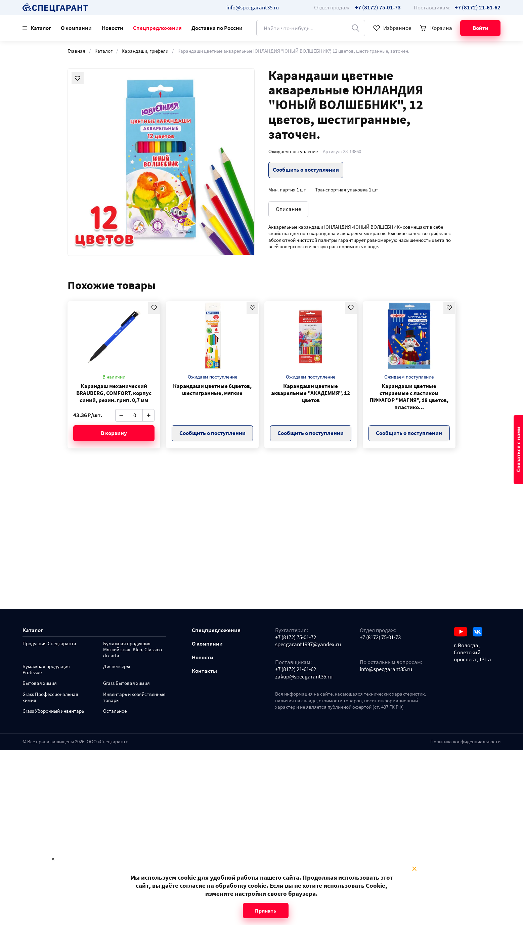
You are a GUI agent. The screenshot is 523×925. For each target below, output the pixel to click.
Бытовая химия (40, 683)
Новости (112, 28)
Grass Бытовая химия (126, 683)
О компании (76, 28)
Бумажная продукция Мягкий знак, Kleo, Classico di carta (132, 650)
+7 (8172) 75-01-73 (380, 637)
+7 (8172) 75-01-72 (295, 637)
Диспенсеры (116, 666)
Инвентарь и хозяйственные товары (134, 697)
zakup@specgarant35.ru (304, 676)
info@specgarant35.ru (252, 7)
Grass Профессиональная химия (50, 697)
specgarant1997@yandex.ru (308, 644)
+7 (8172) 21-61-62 (295, 669)
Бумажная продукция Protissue (46, 669)
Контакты (204, 670)
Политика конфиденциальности (465, 742)
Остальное (115, 711)
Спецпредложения (157, 28)
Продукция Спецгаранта (49, 644)
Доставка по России (217, 28)
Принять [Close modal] (265, 910)
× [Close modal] (414, 869)
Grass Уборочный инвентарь (53, 711)
